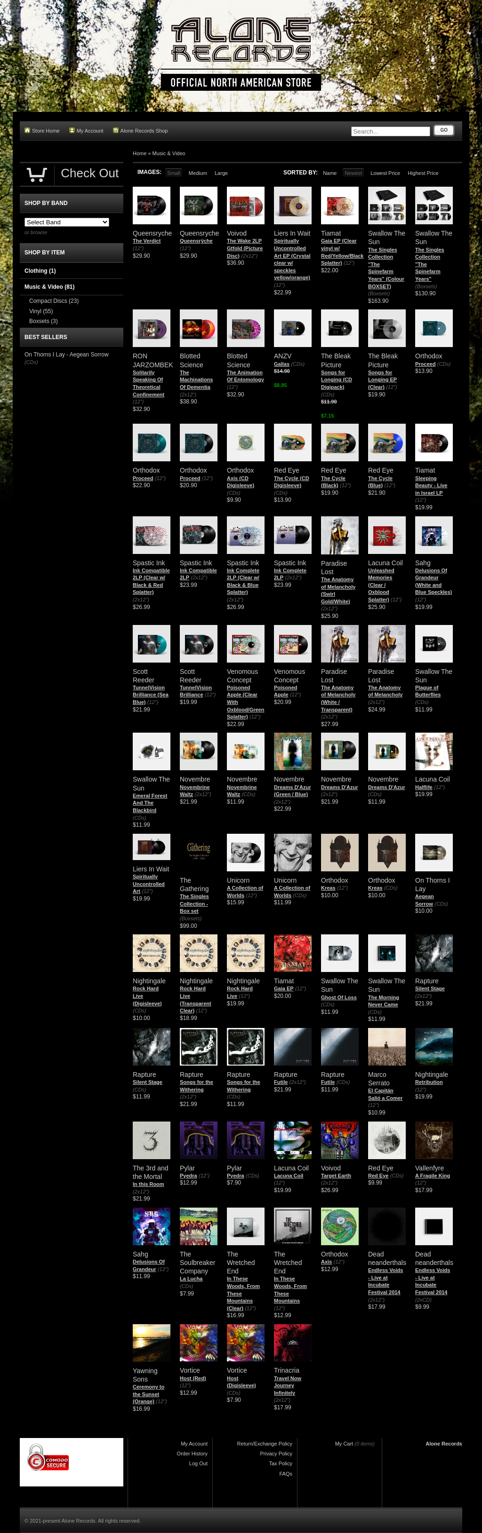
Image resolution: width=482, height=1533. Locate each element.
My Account (86, 130)
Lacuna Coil (288, 1175)
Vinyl (41, 311)
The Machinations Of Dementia (196, 380)
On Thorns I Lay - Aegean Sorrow (66, 354)
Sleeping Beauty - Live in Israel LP (431, 485)
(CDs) (298, 364)
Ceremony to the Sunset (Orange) (148, 1394)
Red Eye (378, 1175)
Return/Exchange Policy (264, 1443)
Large (221, 173)
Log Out (198, 1463)
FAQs (285, 1474)
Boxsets (43, 321)
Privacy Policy (276, 1453)
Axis (326, 1261)
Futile (281, 1082)
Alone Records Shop (140, 130)
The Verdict (147, 241)
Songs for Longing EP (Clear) (382, 380)
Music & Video (169, 153)
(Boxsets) (379, 293)
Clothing (40, 271)
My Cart (344, 1443)
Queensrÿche (196, 241)
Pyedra (188, 1175)
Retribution (429, 1082)
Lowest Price (385, 173)
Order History (192, 1453)
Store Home (42, 130)
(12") (138, 248)
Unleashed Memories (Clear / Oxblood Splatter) (381, 585)
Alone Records (444, 1443)
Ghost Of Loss (339, 997)
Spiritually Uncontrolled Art (149, 884)
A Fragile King (432, 1175)
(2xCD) (423, 1300)
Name (330, 173)
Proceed (425, 364)
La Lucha (191, 1278)
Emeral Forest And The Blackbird (150, 803)
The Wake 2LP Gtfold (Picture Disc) (245, 248)
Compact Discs (54, 301)
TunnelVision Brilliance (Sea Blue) (151, 695)
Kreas (328, 888)
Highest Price (423, 173)
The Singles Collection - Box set (194, 903)
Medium (198, 173)
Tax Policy (280, 1463)
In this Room (148, 1184)
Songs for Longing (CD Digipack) (336, 380)
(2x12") (249, 256)
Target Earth (336, 1175)
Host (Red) (193, 1378)
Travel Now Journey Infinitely (287, 1385)
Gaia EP (284, 988)
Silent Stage (430, 988)
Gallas (281, 364)
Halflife (424, 787)
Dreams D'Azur (339, 787)
